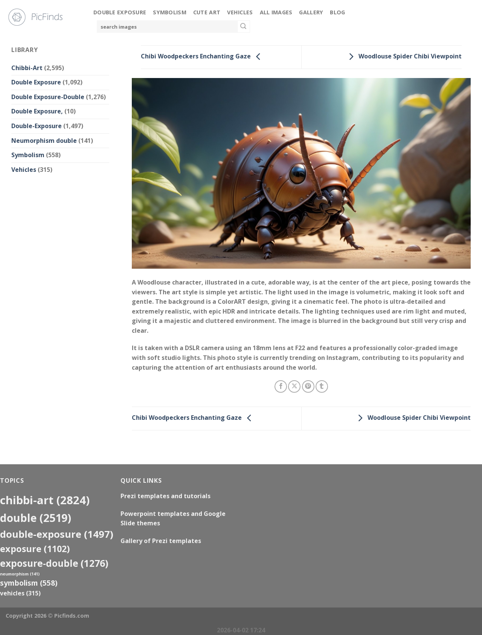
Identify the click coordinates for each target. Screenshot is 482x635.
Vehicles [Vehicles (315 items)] (20, 593)
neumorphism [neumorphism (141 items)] (20, 574)
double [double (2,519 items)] (35, 517)
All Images (276, 12)
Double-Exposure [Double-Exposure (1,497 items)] (56, 534)
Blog (337, 12)
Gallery (311, 12)
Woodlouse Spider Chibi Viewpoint (403, 56)
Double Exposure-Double (47, 97)
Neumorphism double (44, 140)
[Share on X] (294, 386)
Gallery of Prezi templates (160, 541)
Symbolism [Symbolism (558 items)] (29, 583)
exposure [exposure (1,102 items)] (35, 549)
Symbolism (169, 12)
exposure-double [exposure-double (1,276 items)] (54, 563)
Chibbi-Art (27, 68)
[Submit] (243, 26)
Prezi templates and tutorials (165, 496)
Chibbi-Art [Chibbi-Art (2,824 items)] (45, 500)
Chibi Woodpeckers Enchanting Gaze (202, 56)
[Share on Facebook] (281, 386)
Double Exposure (119, 12)
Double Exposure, (37, 111)
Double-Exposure (36, 126)
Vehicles (240, 12)
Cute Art (206, 12)
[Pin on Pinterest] (308, 386)
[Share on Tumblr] (322, 386)
